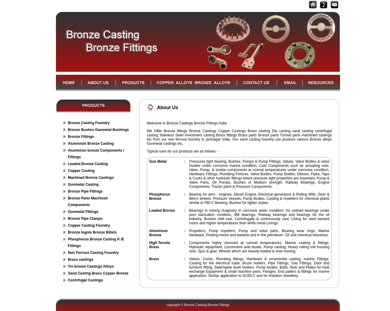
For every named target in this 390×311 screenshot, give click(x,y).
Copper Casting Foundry (89, 225)
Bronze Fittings (81, 137)
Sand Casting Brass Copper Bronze (98, 273)
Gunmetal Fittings (83, 212)
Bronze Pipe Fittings (85, 191)
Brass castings (80, 259)
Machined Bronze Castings (91, 178)
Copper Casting (81, 171)
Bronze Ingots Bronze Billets (92, 232)
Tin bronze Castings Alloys (91, 266)
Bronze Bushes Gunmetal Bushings (98, 130)
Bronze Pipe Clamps (85, 219)
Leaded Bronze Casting (88, 164)
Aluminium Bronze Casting (91, 143)
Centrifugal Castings (85, 280)
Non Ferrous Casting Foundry (93, 253)
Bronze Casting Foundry (88, 123)
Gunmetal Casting (83, 184)
